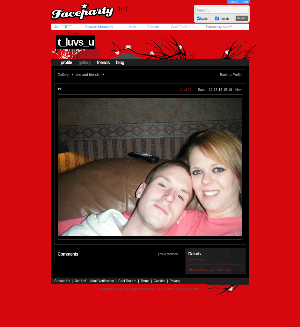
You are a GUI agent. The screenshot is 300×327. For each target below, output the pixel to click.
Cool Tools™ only (220, 269)
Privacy (175, 281)
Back (201, 89)
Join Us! (80, 281)
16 (230, 89)
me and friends (87, 74)
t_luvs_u (75, 42)
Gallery (63, 74)
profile (66, 62)
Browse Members (99, 27)
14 (220, 89)
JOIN (245, 2)
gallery (84, 62)
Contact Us (62, 281)
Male (132, 27)
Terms (145, 281)
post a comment (168, 254)
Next (239, 89)
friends (103, 62)
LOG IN (234, 2)
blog (120, 62)
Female (153, 27)
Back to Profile (231, 74)
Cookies (159, 281)
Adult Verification (102, 281)
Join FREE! (63, 27)
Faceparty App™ (219, 27)
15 (225, 89)
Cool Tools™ (181, 27)
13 (215, 89)
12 (211, 89)
